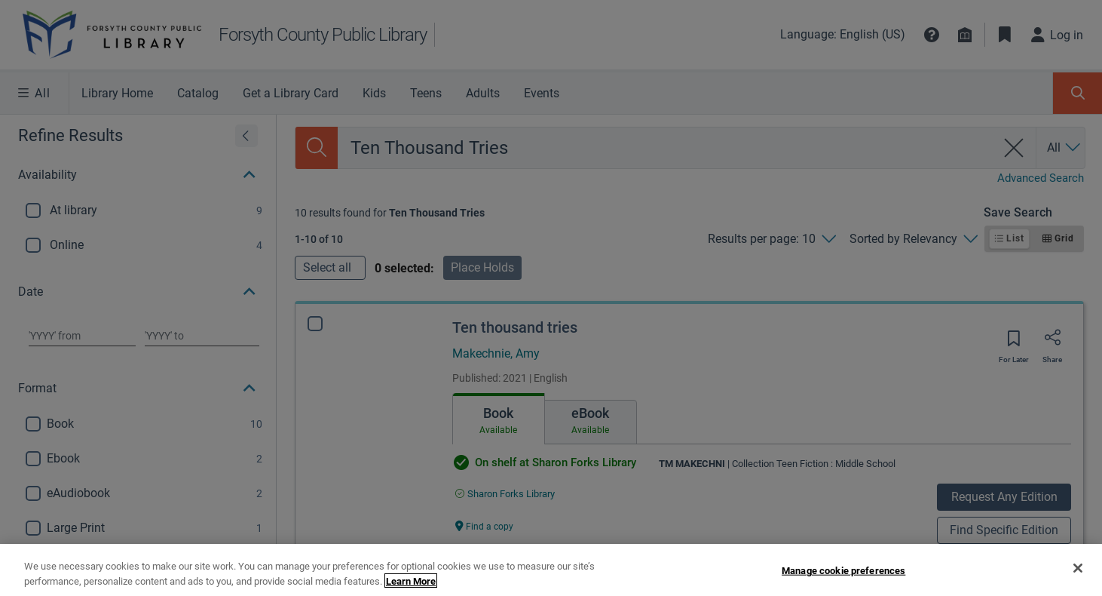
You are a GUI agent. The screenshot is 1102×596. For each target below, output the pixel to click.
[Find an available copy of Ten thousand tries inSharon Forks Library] (505, 494)
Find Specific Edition (1004, 530)
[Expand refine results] (246, 135)
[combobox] (666, 148)
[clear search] (1014, 148)
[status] (390, 212)
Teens (426, 93)
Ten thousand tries (514, 327)
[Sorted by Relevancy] (913, 239)
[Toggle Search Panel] (1077, 93)
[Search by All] (1064, 147)
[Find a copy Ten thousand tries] (484, 525)
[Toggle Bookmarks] (1004, 34)
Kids (374, 93)
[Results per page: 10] (771, 239)
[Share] (1052, 342)
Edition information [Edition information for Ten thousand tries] (498, 557)
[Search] (316, 147)
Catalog (198, 93)
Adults (483, 93)
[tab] (498, 418)
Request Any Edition (1004, 497)
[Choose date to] (202, 336)
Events (541, 93)
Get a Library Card (290, 93)
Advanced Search (1040, 178)
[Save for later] (1013, 343)
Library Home (117, 93)
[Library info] (964, 34)
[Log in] (1057, 34)
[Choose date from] (82, 336)
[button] (931, 34)
